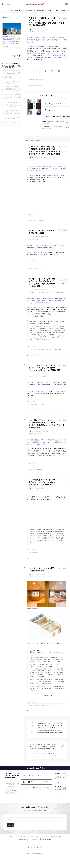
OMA (35, 433)
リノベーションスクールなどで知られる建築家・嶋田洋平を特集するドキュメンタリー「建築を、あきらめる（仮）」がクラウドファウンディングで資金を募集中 (11, 74)
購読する (10, 825)
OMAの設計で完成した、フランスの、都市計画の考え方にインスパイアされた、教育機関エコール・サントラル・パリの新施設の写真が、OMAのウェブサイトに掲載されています (46, 442)
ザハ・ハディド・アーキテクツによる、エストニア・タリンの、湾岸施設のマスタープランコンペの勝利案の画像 (11, 97)
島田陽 (57, 292)
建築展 (61, 292)
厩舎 (38, 31)
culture (45, 157)
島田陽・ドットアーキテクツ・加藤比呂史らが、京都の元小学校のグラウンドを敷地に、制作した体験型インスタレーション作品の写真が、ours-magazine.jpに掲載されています (46, 300)
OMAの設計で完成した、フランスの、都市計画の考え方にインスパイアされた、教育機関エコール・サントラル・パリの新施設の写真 (11, 105)
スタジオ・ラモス (32, 31)
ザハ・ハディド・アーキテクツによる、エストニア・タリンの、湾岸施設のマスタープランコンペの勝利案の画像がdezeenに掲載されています (46, 383)
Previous (16, 46)
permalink (40, 85)
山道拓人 (39, 576)
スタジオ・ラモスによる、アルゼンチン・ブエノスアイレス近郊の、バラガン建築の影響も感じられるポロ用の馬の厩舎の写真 (11, 66)
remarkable (44, 29)
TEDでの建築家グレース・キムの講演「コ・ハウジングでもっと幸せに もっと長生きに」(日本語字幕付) (11, 112)
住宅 (30, 239)
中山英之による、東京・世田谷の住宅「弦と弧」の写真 (11, 82)
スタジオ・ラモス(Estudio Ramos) (36, 46)
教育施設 (31, 433)
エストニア (39, 376)
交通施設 (44, 376)
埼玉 (36, 576)
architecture (36, 29)
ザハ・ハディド (32, 376)
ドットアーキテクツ (51, 292)
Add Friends (59, 116)
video (50, 157)
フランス (39, 433)
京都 (39, 292)
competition (44, 373)
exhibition (43, 289)
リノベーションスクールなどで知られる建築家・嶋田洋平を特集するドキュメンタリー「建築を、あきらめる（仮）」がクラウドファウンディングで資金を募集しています (46, 168)
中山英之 (37, 239)
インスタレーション (33, 292)
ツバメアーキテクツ (56, 576)
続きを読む (46, 695)
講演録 (38, 490)
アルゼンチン (43, 31)
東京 (33, 239)
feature (43, 574)
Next (19, 46)
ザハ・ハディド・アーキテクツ (35, 391)
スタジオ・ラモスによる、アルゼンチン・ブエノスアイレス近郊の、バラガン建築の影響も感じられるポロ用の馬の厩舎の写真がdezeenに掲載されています (46, 40)
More (67, 122)
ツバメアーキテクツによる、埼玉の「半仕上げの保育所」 (11, 117)
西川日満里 (31, 576)
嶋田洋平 (31, 160)
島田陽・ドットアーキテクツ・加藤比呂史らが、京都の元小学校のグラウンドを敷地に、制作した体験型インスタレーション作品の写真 (11, 89)
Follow (65, 103)
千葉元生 (44, 576)
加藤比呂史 (43, 292)
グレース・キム (32, 490)
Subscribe (49, 787)
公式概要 (35, 316)
